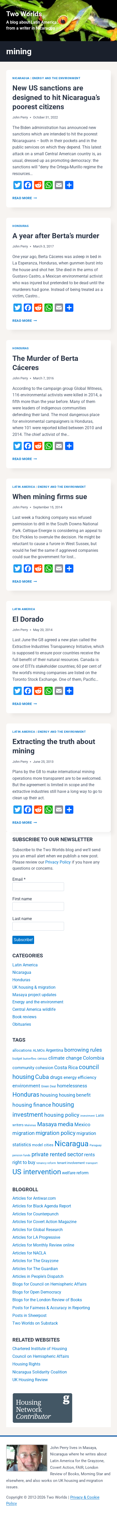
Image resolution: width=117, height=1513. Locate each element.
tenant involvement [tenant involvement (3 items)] (71, 1163)
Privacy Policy (58, 862)
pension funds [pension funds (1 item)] (21, 1155)
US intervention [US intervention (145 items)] (36, 1172)
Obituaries (21, 1024)
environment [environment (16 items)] (26, 1086)
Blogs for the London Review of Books (47, 1299)
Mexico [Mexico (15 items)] (82, 1124)
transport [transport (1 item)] (92, 1163)
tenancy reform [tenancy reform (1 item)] (46, 1163)
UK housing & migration (34, 987)
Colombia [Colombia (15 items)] (93, 1058)
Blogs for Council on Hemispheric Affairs (49, 1284)
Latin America (23, 487)
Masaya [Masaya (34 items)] (47, 1124)
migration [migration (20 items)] (23, 1133)
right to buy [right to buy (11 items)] (23, 1162)
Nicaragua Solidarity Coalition (39, 1372)
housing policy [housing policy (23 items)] (61, 1115)
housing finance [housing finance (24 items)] (31, 1105)
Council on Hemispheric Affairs (40, 1356)
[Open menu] (106, 20)
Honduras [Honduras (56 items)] (25, 1094)
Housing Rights (26, 1364)
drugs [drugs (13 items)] (56, 1077)
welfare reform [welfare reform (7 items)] (75, 1172)
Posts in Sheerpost (29, 1315)
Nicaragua (20, 78)
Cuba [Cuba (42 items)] (42, 1077)
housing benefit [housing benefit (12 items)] (75, 1095)
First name (22, 898)
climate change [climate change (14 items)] (65, 1058)
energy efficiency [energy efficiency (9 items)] (80, 1077)
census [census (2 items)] (42, 1058)
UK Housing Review (30, 1379)
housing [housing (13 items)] (49, 1095)
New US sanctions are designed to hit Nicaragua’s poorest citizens (56, 97)
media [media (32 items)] (65, 1124)
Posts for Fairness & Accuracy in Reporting (51, 1307)
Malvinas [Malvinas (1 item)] (30, 1125)
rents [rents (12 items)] (89, 1154)
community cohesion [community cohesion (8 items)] (32, 1067)
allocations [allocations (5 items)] (22, 1050)
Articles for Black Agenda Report (41, 1206)
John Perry (20, 117)
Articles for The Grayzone (35, 1260)
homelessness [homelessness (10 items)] (72, 1085)
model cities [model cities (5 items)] (42, 1145)
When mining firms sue (49, 496)
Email (19, 879)
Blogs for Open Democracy (36, 1292)
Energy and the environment (56, 78)
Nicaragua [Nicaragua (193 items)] (71, 1143)
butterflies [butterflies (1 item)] (29, 1058)
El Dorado (28, 619)
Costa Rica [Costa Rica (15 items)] (66, 1067)
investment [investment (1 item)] (87, 1115)
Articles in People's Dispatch (38, 1276)
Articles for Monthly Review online (43, 1245)
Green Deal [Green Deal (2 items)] (48, 1086)
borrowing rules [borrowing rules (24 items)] (83, 1050)
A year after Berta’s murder (55, 236)
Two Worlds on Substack (35, 1323)
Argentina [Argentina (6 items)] (54, 1050)
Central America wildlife (34, 1009)
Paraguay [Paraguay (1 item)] (96, 1145)
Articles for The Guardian (35, 1268)
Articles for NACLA (29, 1253)
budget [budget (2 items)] (17, 1058)
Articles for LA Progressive (36, 1237)
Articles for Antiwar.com (34, 1198)
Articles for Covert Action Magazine (44, 1221)
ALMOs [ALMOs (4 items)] (39, 1050)
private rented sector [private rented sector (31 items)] (57, 1154)
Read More (24, 198)
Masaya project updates (34, 994)
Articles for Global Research (37, 1229)
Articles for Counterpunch (35, 1214)
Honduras (20, 226)
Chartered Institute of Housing (39, 1348)
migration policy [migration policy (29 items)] (55, 1133)
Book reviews (24, 1016)
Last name (22, 918)
